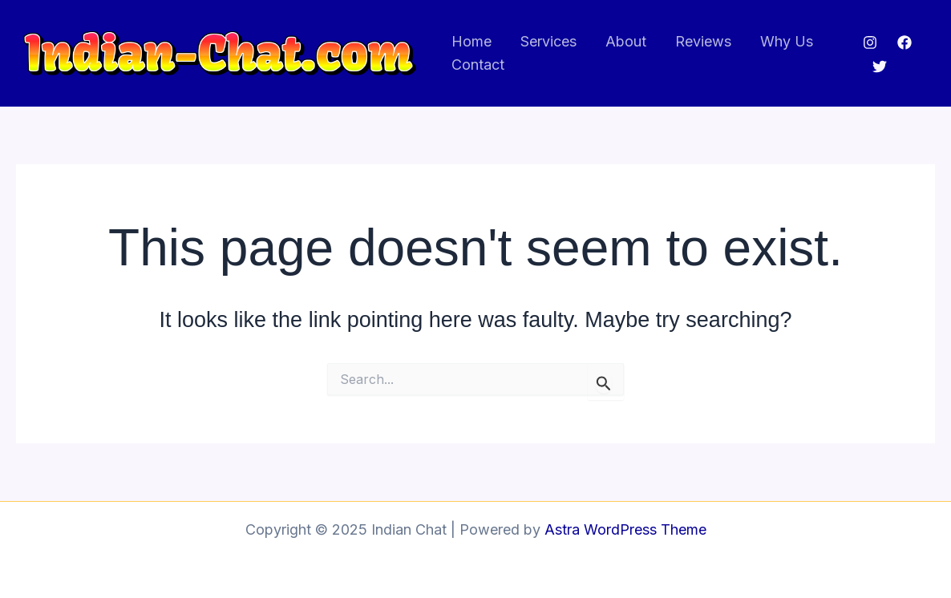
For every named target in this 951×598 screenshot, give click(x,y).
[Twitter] (879, 66)
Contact (477, 64)
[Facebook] (904, 42)
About (625, 41)
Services (548, 41)
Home (471, 41)
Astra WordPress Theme (625, 529)
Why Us (786, 41)
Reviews (703, 41)
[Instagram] (870, 42)
